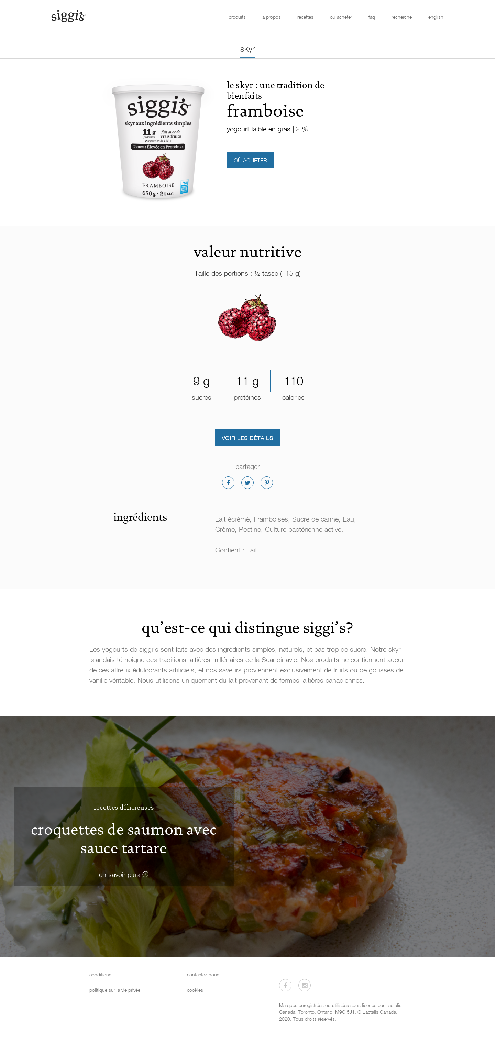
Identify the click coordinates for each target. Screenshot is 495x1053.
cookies (195, 990)
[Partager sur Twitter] (247, 482)
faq (371, 17)
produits (237, 17)
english (435, 17)
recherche (402, 17)
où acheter (341, 17)
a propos (271, 17)
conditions (100, 974)
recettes (305, 17)
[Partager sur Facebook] (228, 482)
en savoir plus (119, 874)
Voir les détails (247, 438)
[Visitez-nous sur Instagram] (304, 985)
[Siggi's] (68, 15)
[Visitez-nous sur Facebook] (285, 985)
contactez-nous (203, 974)
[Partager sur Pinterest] (267, 482)
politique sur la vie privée (114, 990)
